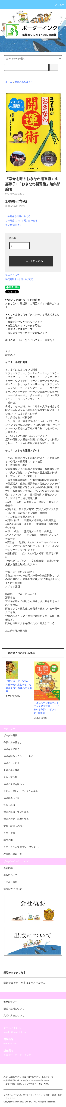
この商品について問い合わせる (21, 220)
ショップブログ (29, 1084)
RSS (40, 1084)
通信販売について (13, 889)
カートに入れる (31, 261)
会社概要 (8, 868)
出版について (10, 875)
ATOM (46, 1084)
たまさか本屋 (10, 882)
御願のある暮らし (24, 82)
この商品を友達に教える (17, 216)
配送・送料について (31, 1077)
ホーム (8, 82)
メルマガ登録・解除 (12, 1084)
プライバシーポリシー (38, 1080)
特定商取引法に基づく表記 (19, 279)
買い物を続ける (13, 225)
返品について (12, 275)
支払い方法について (12, 1077)
